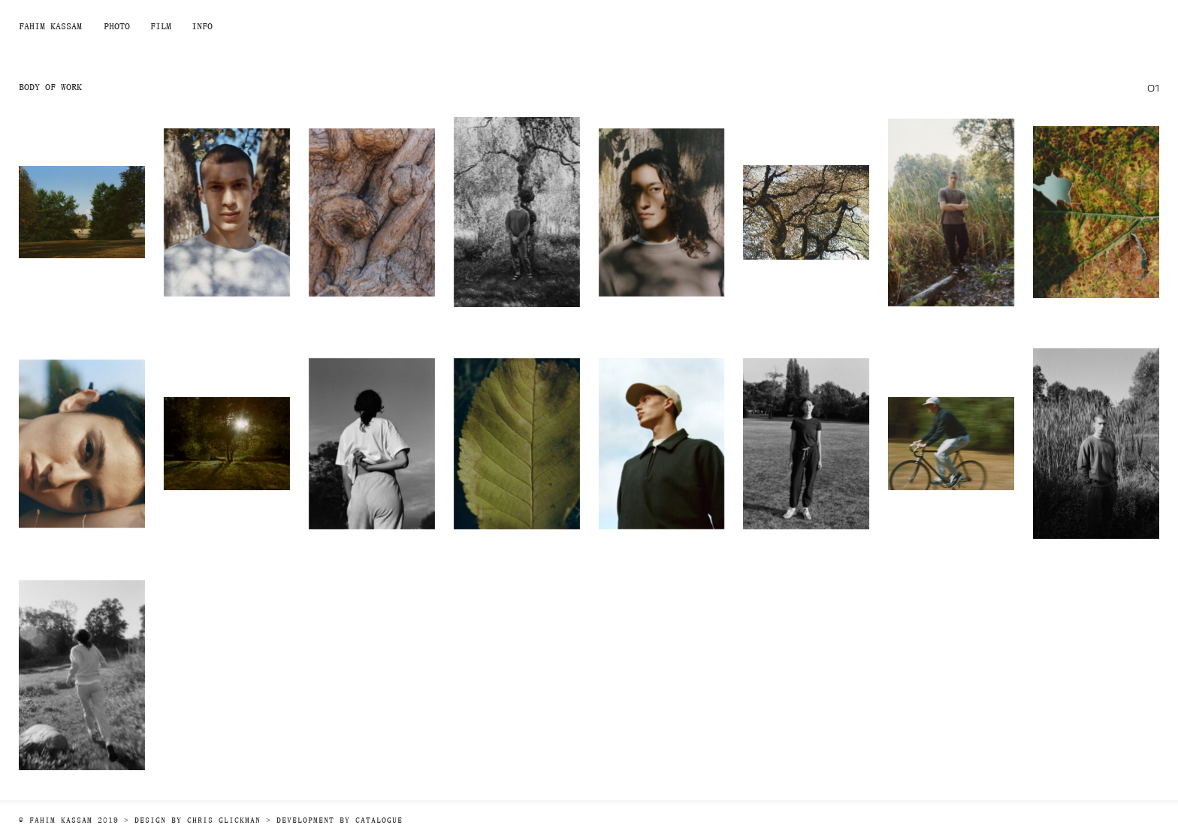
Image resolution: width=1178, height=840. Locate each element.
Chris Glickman (224, 820)
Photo (117, 26)
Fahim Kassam (50, 26)
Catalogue (379, 820)
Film (160, 26)
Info (202, 26)
